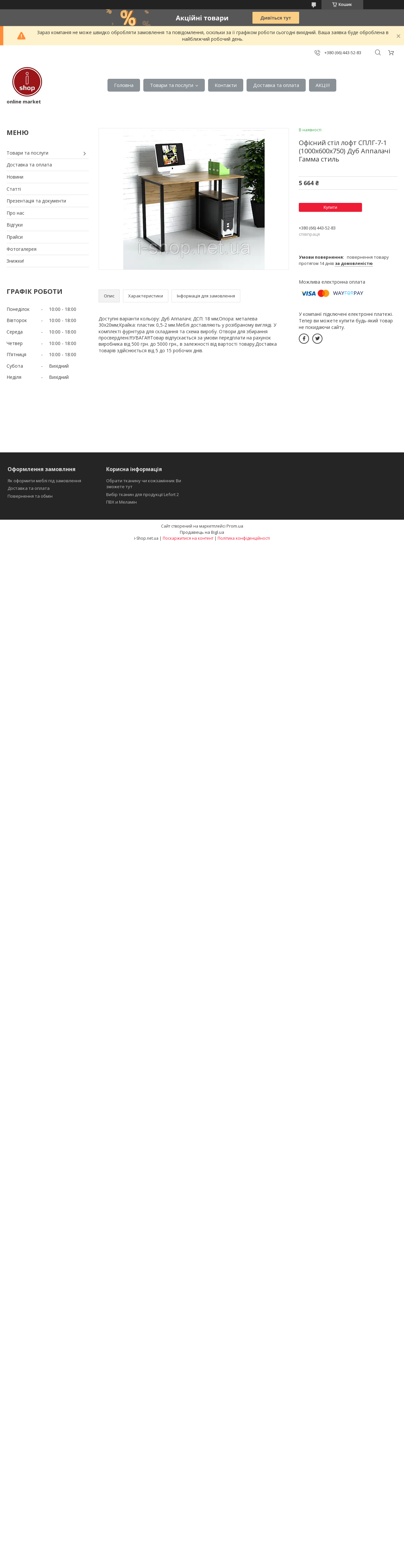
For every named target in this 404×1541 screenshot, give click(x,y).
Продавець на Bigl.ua (202, 532)
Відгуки (15, 225)
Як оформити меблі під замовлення (44, 481)
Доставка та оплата (276, 85)
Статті (14, 189)
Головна (123, 85)
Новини (15, 177)
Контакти (226, 85)
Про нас (15, 213)
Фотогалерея (21, 249)
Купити (330, 207)
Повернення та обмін (30, 496)
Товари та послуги (171, 85)
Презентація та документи (36, 201)
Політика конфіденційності (244, 538)
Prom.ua (234, 526)
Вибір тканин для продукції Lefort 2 (142, 494)
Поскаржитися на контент (188, 538)
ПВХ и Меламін (121, 502)
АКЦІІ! (323, 85)
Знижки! (15, 261)
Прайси (15, 237)
